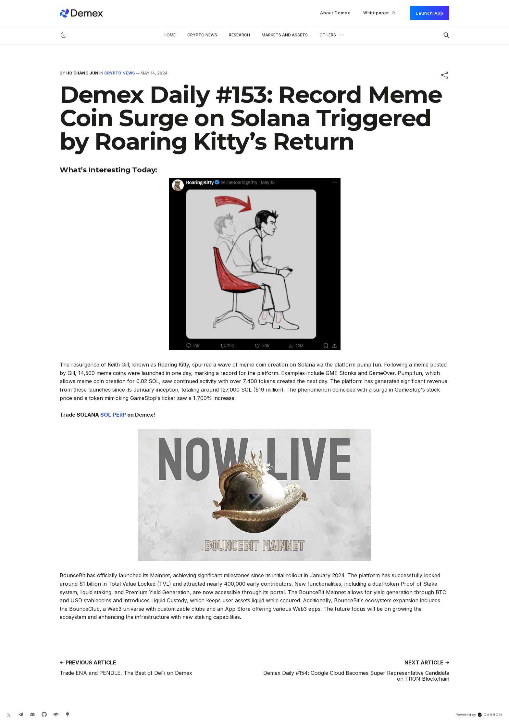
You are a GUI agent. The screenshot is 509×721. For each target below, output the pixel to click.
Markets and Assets (285, 35)
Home (170, 35)
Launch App (429, 13)
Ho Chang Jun (82, 73)
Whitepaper (380, 13)
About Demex (335, 12)
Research (239, 35)
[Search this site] (446, 35)
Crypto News (202, 35)
